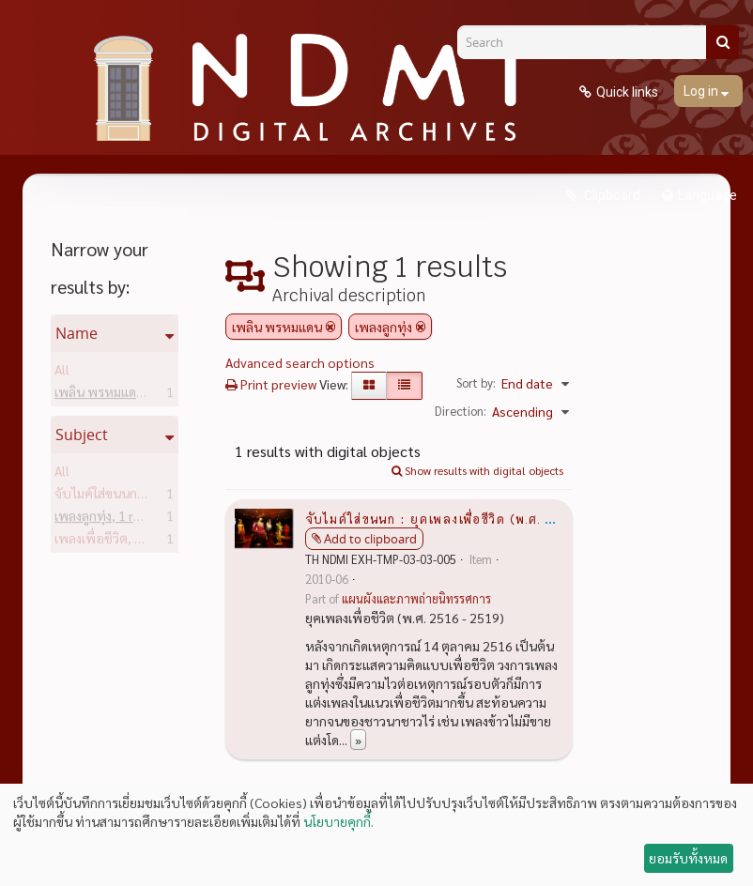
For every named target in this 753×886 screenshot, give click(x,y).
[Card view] (369, 386)
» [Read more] (358, 739)
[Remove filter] (330, 326)
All (61, 372)
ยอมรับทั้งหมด (688, 857)
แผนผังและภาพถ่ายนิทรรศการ (416, 598)
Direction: (460, 411)
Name (76, 333)
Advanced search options (300, 362)
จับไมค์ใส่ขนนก (125, 496)
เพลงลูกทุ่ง (112, 519)
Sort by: (476, 382)
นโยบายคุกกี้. (338, 821)
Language (707, 195)
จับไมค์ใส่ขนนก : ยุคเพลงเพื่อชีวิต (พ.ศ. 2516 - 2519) (470, 518)
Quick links (627, 91)
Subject (81, 434)
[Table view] (404, 386)
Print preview (270, 383)
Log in (702, 91)
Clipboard (610, 195)
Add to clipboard (370, 538)
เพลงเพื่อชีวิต (120, 541)
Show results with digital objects (477, 470)
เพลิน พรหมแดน (129, 395)
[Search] (588, 42)
